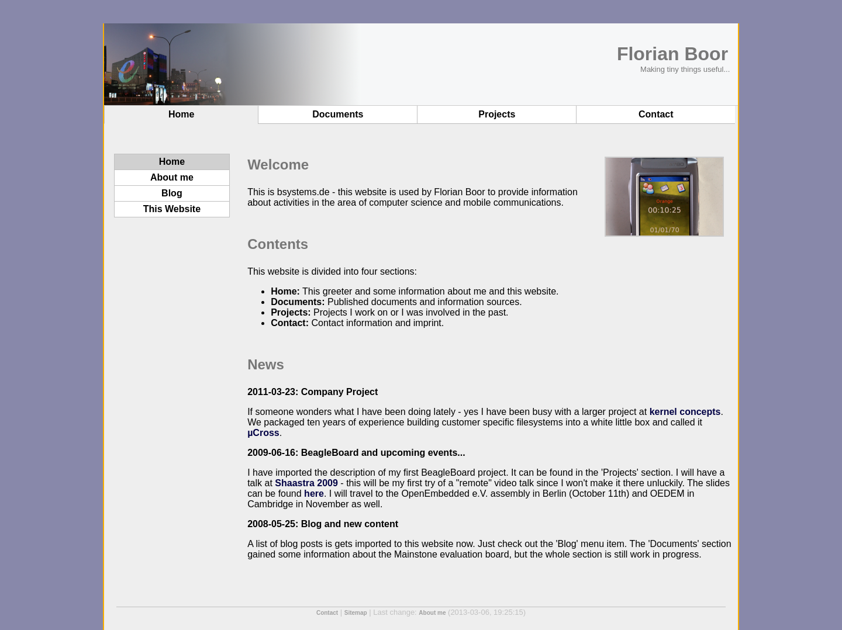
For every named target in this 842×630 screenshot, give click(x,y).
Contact (656, 114)
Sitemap (355, 613)
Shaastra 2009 (306, 483)
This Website (172, 209)
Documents (337, 114)
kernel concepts (685, 412)
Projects (496, 114)
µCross (263, 433)
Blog (171, 193)
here (314, 494)
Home (181, 114)
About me (172, 177)
